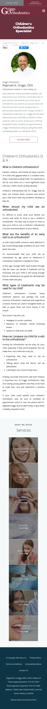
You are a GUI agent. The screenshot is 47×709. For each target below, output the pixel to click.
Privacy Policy (35, 658)
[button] (24, 139)
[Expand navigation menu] (43, 10)
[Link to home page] (20, 11)
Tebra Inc (23, 658)
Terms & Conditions (14, 664)
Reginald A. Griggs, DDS (29, 43)
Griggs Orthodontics (10, 43)
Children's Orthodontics (21, 45)
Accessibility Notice (33, 664)
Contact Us (23, 670)
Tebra (34, 700)
